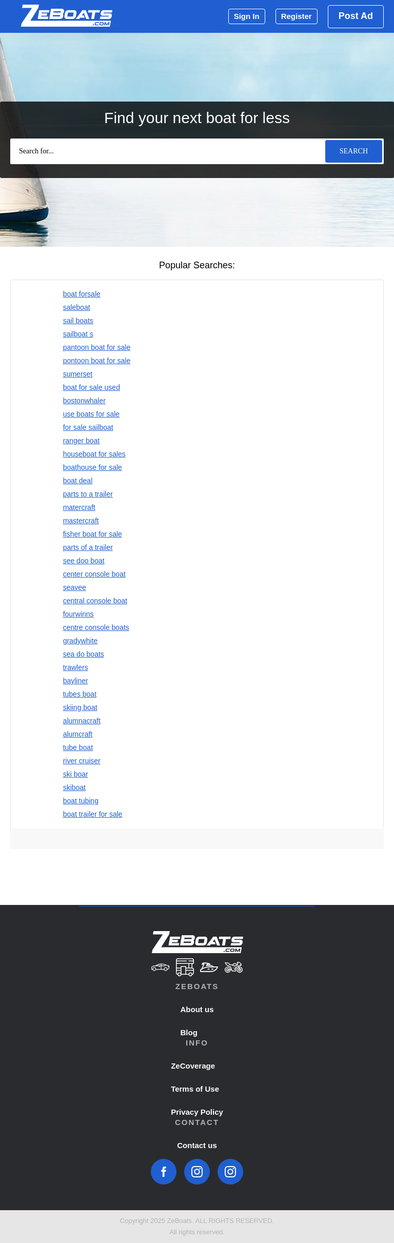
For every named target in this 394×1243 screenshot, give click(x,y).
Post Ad (356, 16)
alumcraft (78, 734)
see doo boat (84, 561)
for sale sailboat (88, 427)
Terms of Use (195, 1088)
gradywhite (80, 641)
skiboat (74, 787)
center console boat (94, 574)
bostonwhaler (84, 401)
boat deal (78, 481)
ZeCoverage (193, 1065)
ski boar (75, 774)
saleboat (76, 307)
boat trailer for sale (93, 814)
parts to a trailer (88, 494)
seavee (74, 587)
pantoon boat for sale (97, 347)
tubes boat (79, 694)
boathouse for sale (92, 467)
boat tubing (80, 801)
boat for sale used (91, 387)
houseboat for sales (94, 454)
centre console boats (96, 627)
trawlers (75, 667)
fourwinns (78, 614)
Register (296, 16)
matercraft (79, 507)
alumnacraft (82, 721)
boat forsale (82, 294)
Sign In (247, 16)
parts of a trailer (88, 547)
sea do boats (83, 654)
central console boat (95, 601)
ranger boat (81, 441)
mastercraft (81, 521)
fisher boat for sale (92, 534)
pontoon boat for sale (97, 361)
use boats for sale (91, 414)
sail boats (78, 321)
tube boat (78, 747)
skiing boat (80, 707)
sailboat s (78, 334)
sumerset (78, 374)
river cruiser (82, 761)
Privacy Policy (197, 1112)
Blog (189, 1032)
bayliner (75, 681)
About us (197, 1009)
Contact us (197, 1145)
